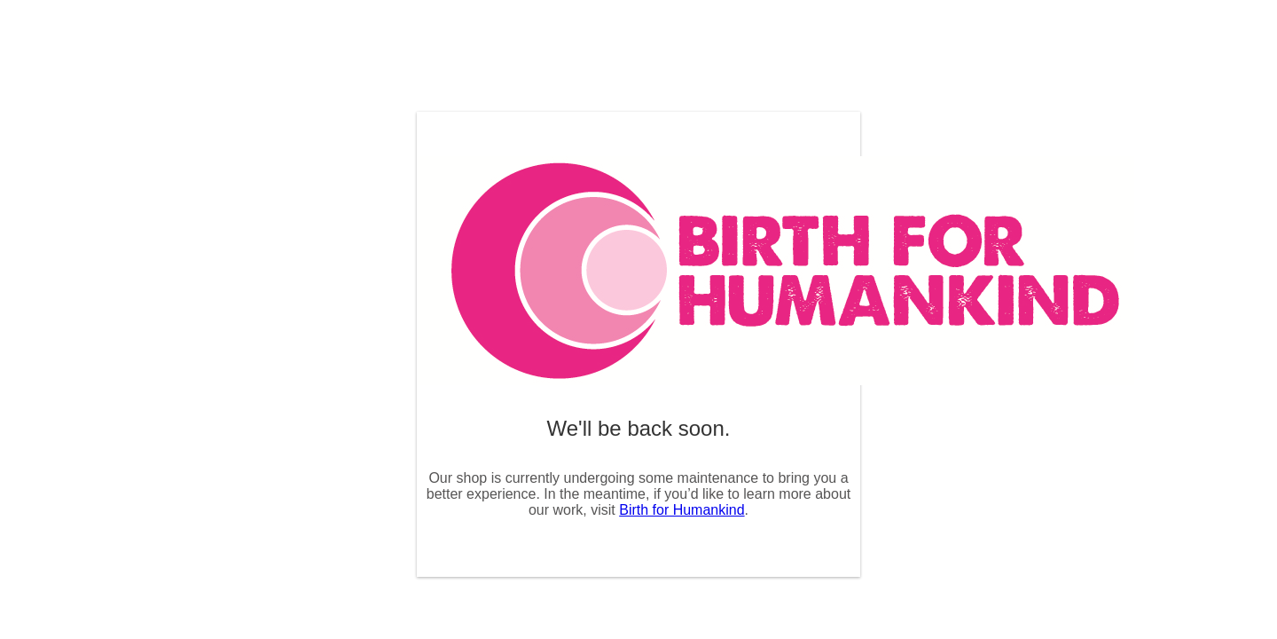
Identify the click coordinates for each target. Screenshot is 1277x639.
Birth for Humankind (681, 509)
